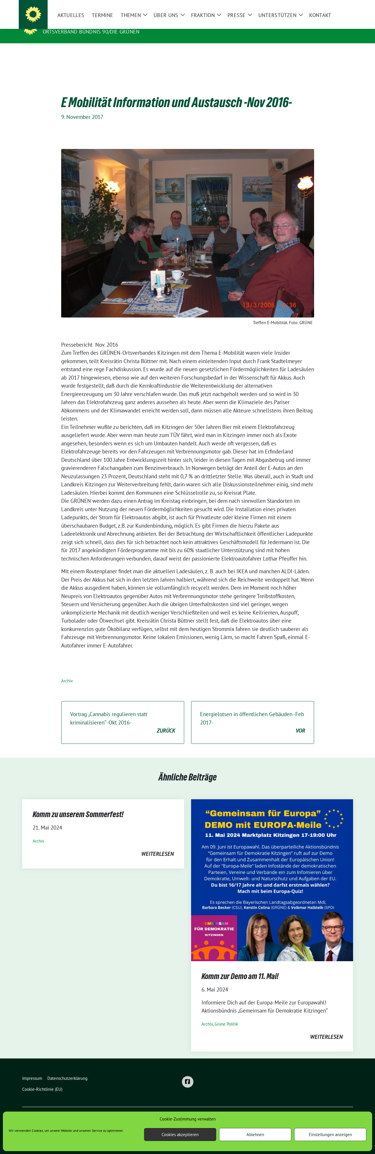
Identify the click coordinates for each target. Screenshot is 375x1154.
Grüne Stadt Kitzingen (78, 23)
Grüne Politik (226, 1015)
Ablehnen (255, 1134)
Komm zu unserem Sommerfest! (78, 805)
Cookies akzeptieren (180, 1134)
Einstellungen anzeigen (330, 1134)
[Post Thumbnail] (272, 870)
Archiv (67, 672)
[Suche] (334, 5)
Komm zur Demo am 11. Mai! (240, 967)
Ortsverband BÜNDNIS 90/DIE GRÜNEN (91, 31)
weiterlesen (157, 844)
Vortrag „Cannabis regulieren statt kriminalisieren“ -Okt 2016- (122, 714)
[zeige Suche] (342, 5)
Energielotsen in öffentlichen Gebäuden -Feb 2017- (252, 714)
